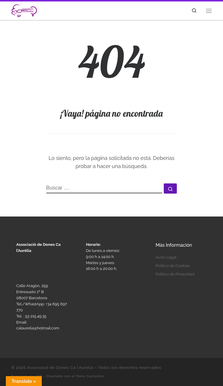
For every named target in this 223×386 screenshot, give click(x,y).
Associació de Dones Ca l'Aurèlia (60, 367)
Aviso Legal (166, 257)
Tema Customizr (90, 376)
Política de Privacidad (175, 274)
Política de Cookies (173, 265)
